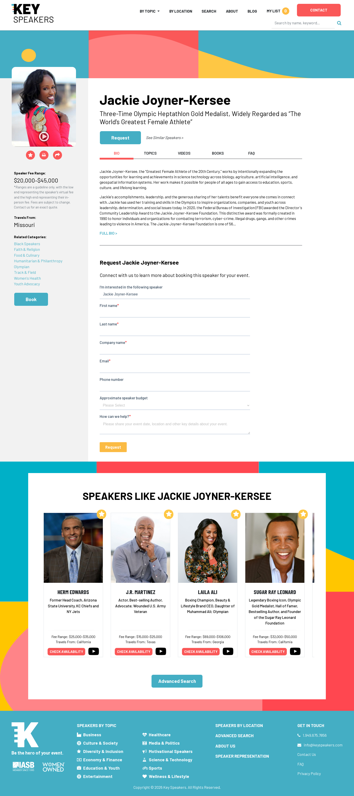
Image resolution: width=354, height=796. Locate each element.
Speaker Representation (242, 756)
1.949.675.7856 (315, 735)
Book (31, 299)
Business (92, 734)
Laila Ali (207, 591)
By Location (180, 11)
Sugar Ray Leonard (275, 591)
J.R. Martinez (140, 591)
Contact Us (306, 754)
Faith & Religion (27, 249)
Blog (252, 11)
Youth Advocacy (27, 283)
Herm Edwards (73, 591)
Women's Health (27, 278)
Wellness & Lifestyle (169, 776)
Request (120, 137)
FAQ (300, 764)
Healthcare (160, 734)
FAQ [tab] (251, 153)
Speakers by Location (239, 725)
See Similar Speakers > (164, 137)
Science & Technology (170, 759)
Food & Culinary (26, 255)
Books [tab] (218, 153)
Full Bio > (108, 233)
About (232, 11)
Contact (318, 10)
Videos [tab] (184, 153)
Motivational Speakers (171, 751)
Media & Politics (164, 743)
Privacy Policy (309, 773)
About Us (225, 745)
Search (209, 11)
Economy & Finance (102, 759)
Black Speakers (27, 243)
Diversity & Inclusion (103, 751)
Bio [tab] (117, 153)
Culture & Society (100, 743)
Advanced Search (177, 681)
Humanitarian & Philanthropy (38, 260)
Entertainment (98, 776)
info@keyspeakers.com (323, 745)
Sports (155, 768)
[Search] (303, 22)
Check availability (66, 652)
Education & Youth (101, 768)
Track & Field (25, 272)
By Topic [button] (148, 11)
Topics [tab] (150, 153)
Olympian (21, 266)
